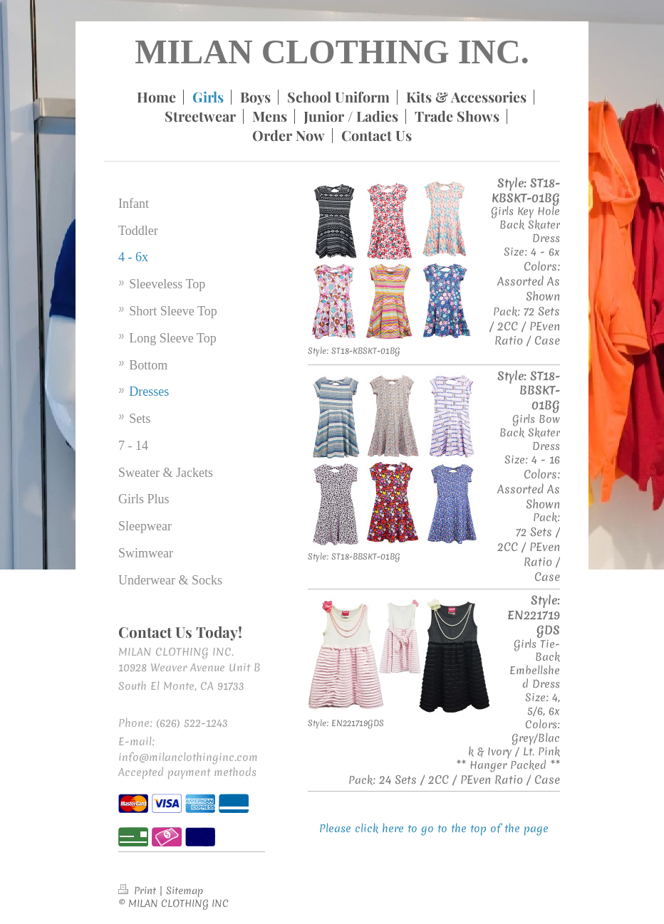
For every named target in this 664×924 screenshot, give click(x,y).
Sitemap (184, 890)
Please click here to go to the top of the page (434, 828)
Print (138, 890)
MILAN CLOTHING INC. (332, 51)
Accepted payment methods (187, 772)
